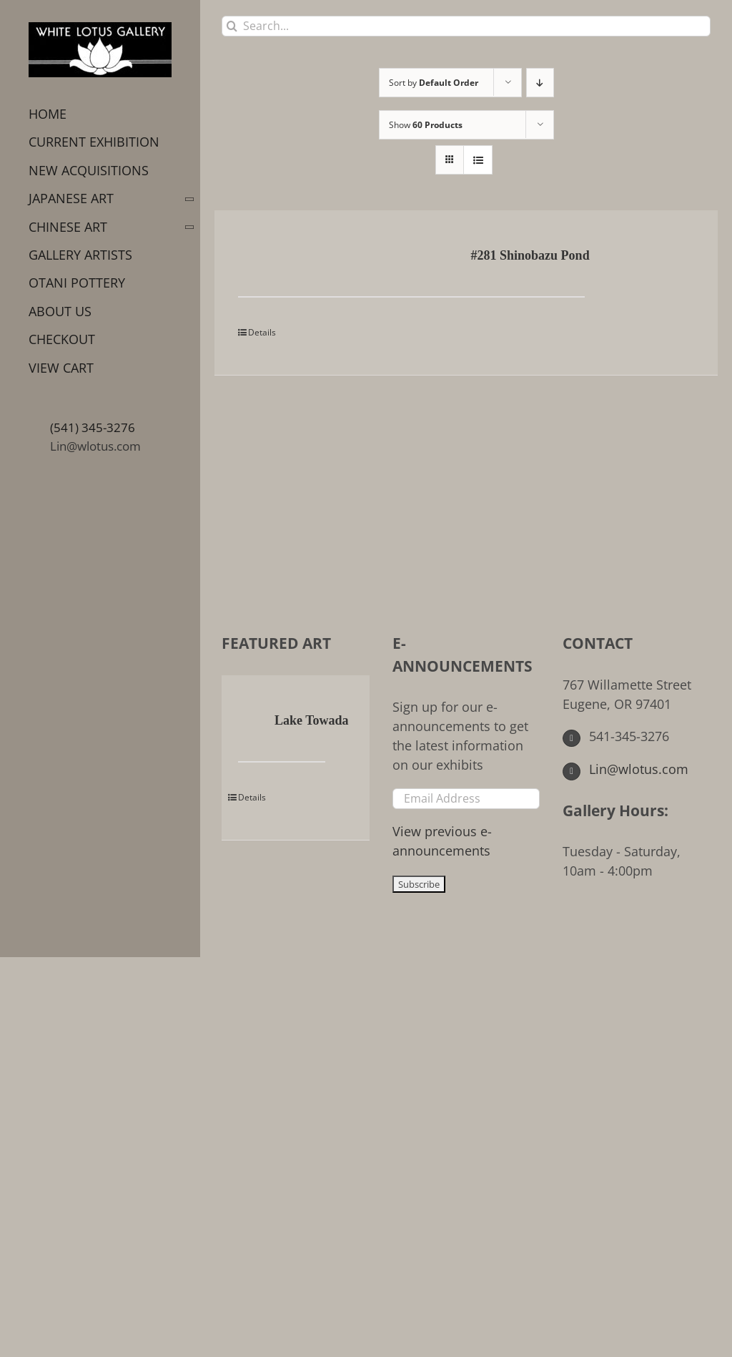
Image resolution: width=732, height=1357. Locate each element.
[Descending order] (540, 82)
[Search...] (466, 26)
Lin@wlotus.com (95, 446)
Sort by (433, 83)
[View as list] (478, 160)
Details (262, 332)
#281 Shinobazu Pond (530, 255)
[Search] (232, 26)
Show (426, 125)
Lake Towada (311, 720)
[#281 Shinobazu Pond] (283, 257)
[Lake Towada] (249, 722)
